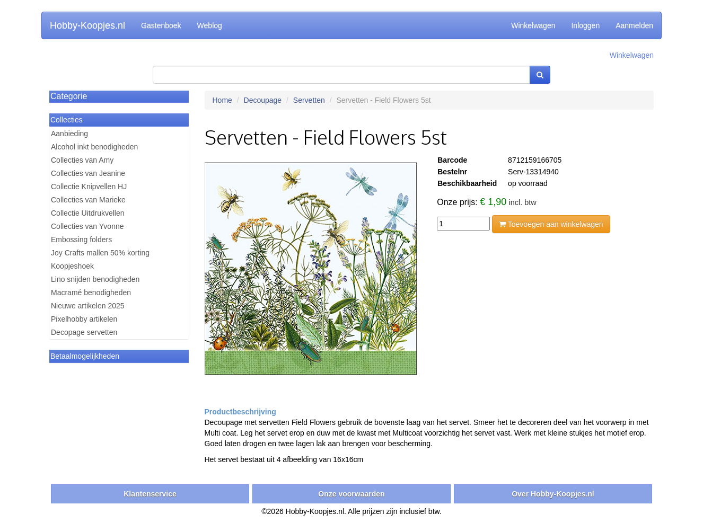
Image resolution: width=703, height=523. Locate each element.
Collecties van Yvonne (87, 226)
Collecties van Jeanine (88, 173)
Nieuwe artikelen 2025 (88, 306)
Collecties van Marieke (88, 200)
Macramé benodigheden (91, 292)
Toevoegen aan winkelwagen (551, 224)
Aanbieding (69, 133)
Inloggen (585, 25)
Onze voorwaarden (351, 494)
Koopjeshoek (72, 266)
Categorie (68, 96)
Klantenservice (150, 494)
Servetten (309, 100)
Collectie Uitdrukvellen (88, 213)
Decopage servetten (84, 332)
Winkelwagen (533, 25)
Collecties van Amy (82, 160)
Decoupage (263, 100)
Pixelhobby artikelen (84, 319)
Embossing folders (81, 239)
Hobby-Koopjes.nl (87, 25)
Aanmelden (634, 25)
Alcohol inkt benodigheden (94, 147)
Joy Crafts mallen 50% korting (100, 253)
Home (222, 100)
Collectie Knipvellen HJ (89, 186)
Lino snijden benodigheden (95, 279)
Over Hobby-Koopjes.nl (553, 494)
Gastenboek (161, 25)
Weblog (209, 25)
